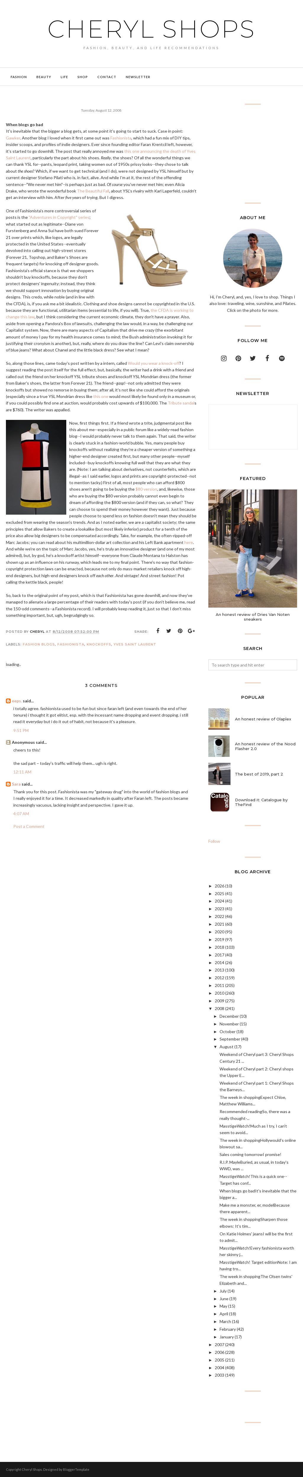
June (224, 1298)
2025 (219, 893)
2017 (219, 954)
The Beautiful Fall (93, 190)
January (227, 1336)
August (226, 1046)
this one (100, 396)
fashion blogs (39, 644)
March (225, 1321)
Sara (16, 783)
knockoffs (99, 644)
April (224, 1313)
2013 (219, 969)
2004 (219, 1367)
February (228, 1329)
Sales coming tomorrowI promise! (250, 1154)
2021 (219, 924)
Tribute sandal (181, 402)
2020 (219, 931)
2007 (219, 1344)
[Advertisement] (252, 154)
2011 (219, 985)
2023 (219, 908)
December (229, 1016)
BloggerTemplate (76, 1469)
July (223, 1290)
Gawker (13, 137)
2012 (219, 977)
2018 (219, 947)
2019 (219, 939)
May (223, 1306)
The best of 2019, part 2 (259, 774)
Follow (214, 841)
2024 (219, 900)
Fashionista (120, 137)
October (228, 1031)
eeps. (17, 700)
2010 (219, 993)
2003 (219, 1375)
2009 (219, 1000)
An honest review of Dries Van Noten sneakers (253, 617)
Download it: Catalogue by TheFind (261, 802)
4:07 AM (21, 813)
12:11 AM (22, 771)
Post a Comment (28, 826)
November (229, 1023)
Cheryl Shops (151, 28)
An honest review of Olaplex (263, 719)
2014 (219, 962)
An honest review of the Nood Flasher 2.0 (265, 746)
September (230, 1038)
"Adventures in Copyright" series (59, 217)
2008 (219, 1008)
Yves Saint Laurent (135, 644)
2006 (219, 1352)
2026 (219, 885)
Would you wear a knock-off (153, 363)
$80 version (146, 489)
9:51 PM (21, 730)
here (188, 542)
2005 (219, 1359)
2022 (219, 916)
